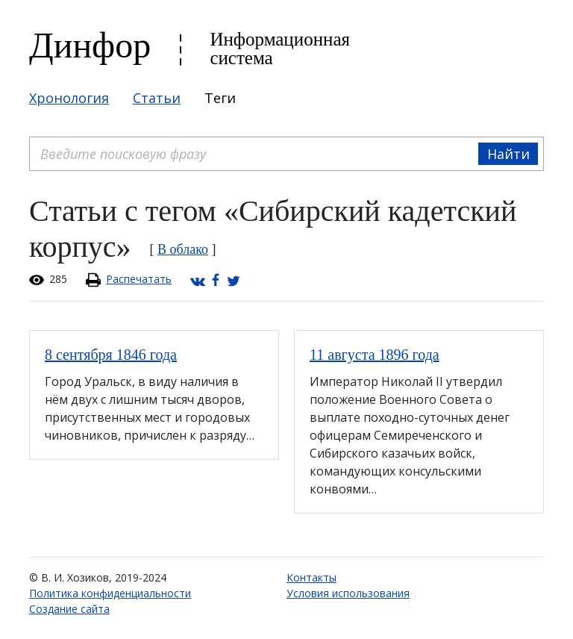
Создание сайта (69, 609)
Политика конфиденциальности (110, 593)
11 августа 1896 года (374, 354)
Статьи (157, 98)
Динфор (90, 45)
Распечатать (139, 279)
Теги (220, 98)
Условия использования (348, 593)
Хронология (69, 98)
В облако (182, 249)
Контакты (311, 577)
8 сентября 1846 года (111, 354)
